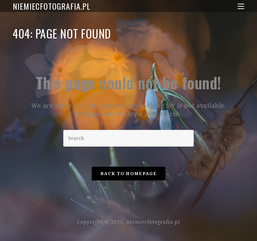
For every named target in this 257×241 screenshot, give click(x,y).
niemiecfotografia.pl (51, 6)
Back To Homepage (128, 173)
